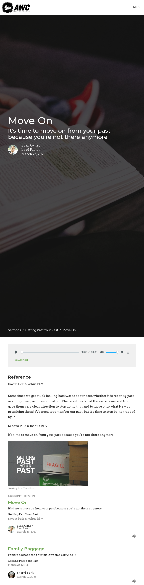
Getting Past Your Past (41, 330)
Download (21, 359)
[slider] (50, 352)
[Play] (16, 352)
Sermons (14, 330)
